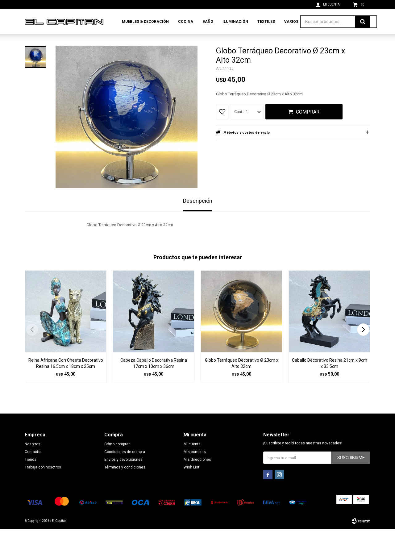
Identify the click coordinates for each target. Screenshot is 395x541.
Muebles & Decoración (145, 21)
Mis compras (195, 464)
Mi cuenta (192, 456)
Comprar (307, 124)
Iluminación (235, 21)
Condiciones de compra (124, 464)
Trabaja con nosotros (43, 479)
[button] (363, 342)
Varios (291, 21)
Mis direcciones (197, 472)
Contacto (32, 464)
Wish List (191, 479)
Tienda (30, 472)
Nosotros (32, 456)
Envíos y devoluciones (123, 472)
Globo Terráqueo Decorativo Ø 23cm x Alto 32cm (241, 375)
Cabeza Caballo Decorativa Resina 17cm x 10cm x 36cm (153, 375)
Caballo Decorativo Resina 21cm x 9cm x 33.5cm (329, 375)
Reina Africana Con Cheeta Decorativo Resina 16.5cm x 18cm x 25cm (65, 375)
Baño (207, 21)
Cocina (185, 21)
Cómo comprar (117, 456)
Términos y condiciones (124, 479)
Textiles (266, 21)
